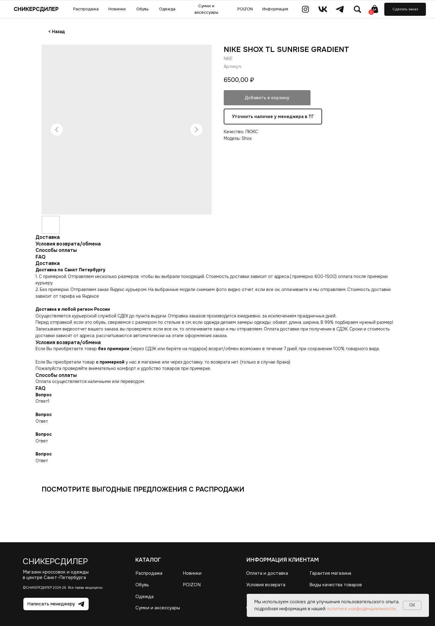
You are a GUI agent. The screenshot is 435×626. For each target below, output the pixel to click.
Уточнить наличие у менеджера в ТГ (273, 117)
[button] (405, 9)
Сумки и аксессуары (157, 608)
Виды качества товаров (336, 585)
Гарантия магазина (330, 573)
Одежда (144, 597)
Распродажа (148, 573)
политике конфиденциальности (361, 609)
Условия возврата (265, 585)
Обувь (142, 585)
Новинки (192, 573)
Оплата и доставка (267, 573)
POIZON (192, 585)
